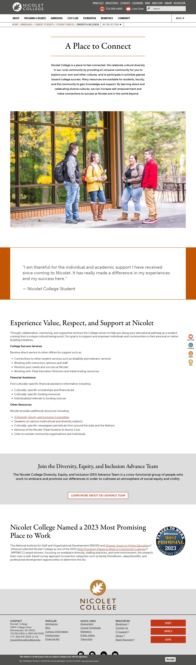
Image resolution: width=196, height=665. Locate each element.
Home (15, 24)
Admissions (56, 18)
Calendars (137, 3)
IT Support (123, 631)
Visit (190, 365)
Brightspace (112, 3)
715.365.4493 (114, 8)
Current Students (44, 24)
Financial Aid (52, 639)
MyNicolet (98, 3)
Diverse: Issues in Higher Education (129, 545)
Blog (47, 627)
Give (168, 639)
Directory (157, 3)
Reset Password (125, 639)
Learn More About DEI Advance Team (98, 500)
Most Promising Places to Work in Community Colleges (112, 549)
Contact (191, 348)
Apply (191, 357)
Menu (179, 18)
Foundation (89, 18)
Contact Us (122, 627)
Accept (170, 659)
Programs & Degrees (35, 18)
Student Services (65, 24)
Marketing (85, 631)
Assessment (87, 624)
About (16, 18)
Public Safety (87, 635)
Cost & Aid (72, 18)
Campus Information (56, 631)
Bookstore (180, 3)
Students (125, 3)
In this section (111, 24)
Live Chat (138, 8)
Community (124, 18)
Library (168, 3)
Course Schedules (90, 627)
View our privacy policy (90, 661)
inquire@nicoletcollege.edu (25, 639)
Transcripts (86, 639)
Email (147, 3)
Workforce (107, 18)
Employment (52, 635)
